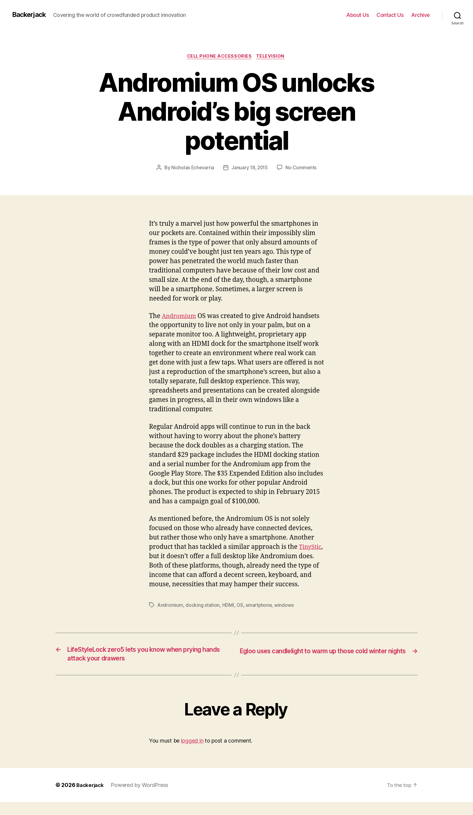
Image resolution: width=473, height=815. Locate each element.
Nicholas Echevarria (192, 169)
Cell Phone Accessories (219, 57)
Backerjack (30, 14)
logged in (192, 754)
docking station (203, 615)
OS (240, 615)
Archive (420, 15)
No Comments (302, 169)
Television (272, 57)
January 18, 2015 (250, 169)
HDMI (228, 615)
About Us (357, 15)
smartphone (259, 615)
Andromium (180, 317)
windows (285, 615)
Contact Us (390, 15)
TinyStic (161, 557)
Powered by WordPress (141, 798)
